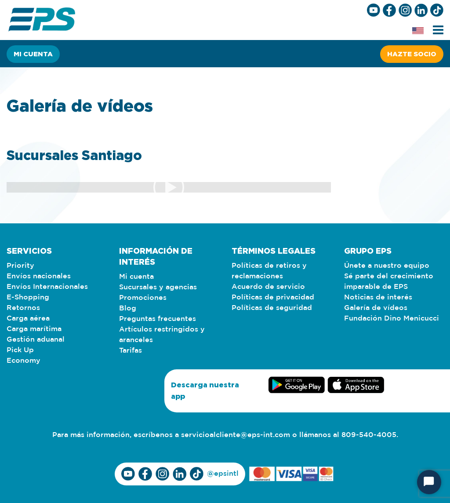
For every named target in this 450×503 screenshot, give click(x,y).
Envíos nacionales (39, 276)
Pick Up (20, 350)
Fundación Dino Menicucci (391, 318)
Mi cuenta (33, 54)
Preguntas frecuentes (157, 319)
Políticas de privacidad (273, 297)
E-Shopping (28, 297)
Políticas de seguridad (272, 308)
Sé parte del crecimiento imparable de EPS (388, 281)
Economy (23, 360)
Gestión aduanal (36, 339)
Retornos (23, 308)
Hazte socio (411, 54)
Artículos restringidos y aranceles (162, 334)
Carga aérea (28, 318)
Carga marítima (34, 329)
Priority (20, 265)
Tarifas (130, 350)
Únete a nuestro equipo (386, 265)
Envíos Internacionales (47, 287)
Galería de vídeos (375, 308)
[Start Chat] (429, 482)
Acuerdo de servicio (268, 287)
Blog (127, 308)
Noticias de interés (378, 297)
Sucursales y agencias (158, 287)
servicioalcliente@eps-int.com (235, 435)
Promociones (143, 298)
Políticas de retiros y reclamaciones (269, 271)
